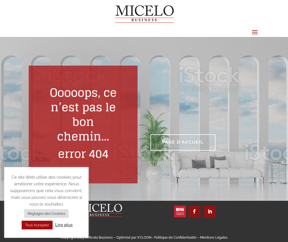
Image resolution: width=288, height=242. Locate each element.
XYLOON (144, 237)
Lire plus (64, 224)
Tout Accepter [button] (37, 225)
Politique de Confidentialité (175, 237)
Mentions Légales (214, 237)
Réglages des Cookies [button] (46, 213)
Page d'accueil (183, 142)
